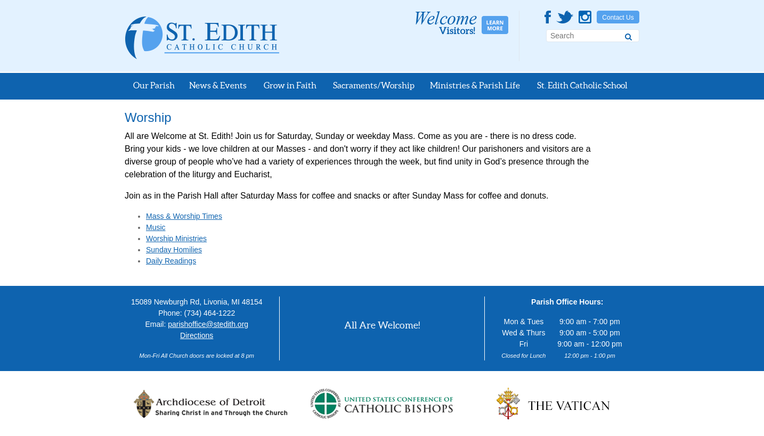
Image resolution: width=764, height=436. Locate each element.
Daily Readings (171, 261)
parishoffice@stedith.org (208, 324)
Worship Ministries (176, 238)
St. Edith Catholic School (582, 85)
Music (156, 227)
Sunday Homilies (174, 249)
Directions (196, 335)
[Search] (628, 35)
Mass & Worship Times (184, 216)
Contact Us (617, 17)
